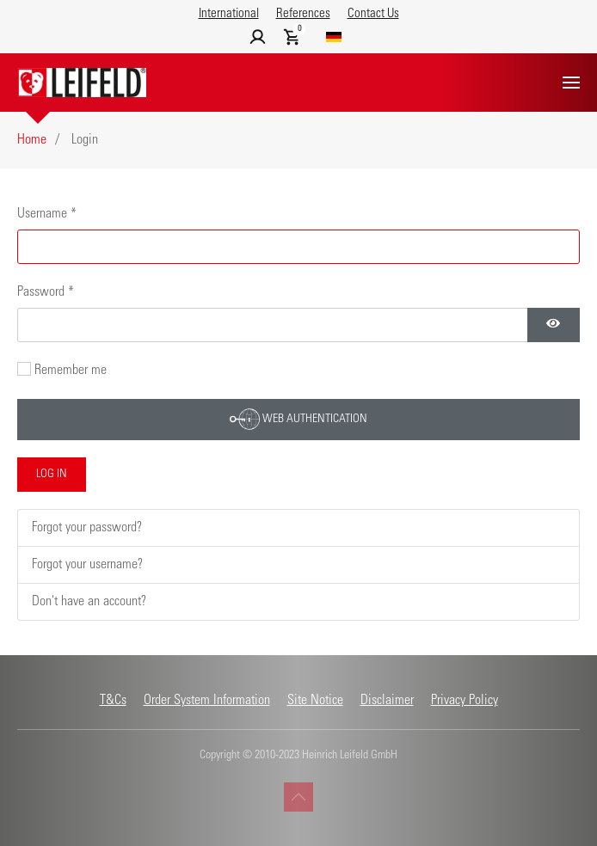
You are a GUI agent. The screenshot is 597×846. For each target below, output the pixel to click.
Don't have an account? (89, 602)
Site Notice (315, 701)
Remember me (70, 370)
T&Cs (113, 701)
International (229, 14)
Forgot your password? (87, 528)
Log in (51, 475)
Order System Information (207, 701)
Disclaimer (387, 701)
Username (47, 214)
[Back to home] (81, 82)
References (303, 14)
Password (45, 292)
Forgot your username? (87, 565)
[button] (571, 82)
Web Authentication (298, 419)
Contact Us (373, 14)
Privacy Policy (464, 701)
